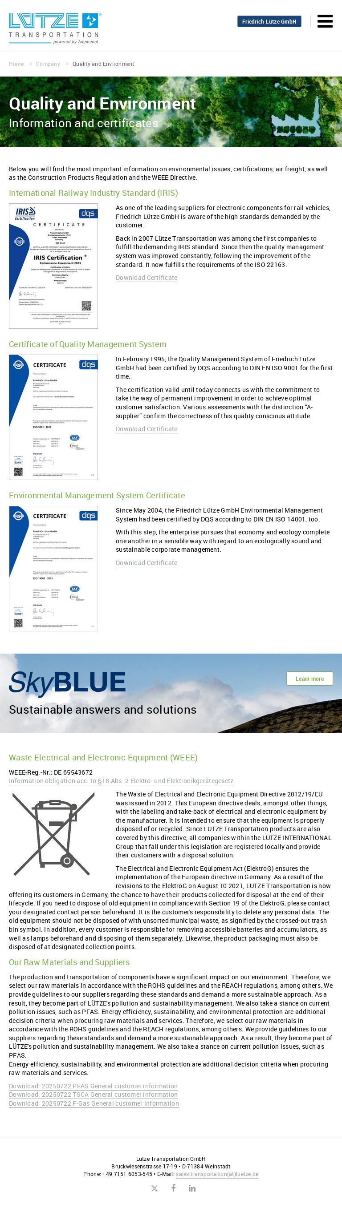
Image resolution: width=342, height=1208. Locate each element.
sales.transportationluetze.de (217, 1173)
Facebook (173, 1188)
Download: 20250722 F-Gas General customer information (94, 1103)
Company (52, 63)
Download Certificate (147, 277)
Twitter (154, 1189)
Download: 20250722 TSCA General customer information (93, 1094)
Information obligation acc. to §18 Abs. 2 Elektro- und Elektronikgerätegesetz (121, 780)
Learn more (310, 678)
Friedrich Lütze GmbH (269, 21)
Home (20, 63)
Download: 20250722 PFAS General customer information (93, 1086)
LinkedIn (192, 1188)
